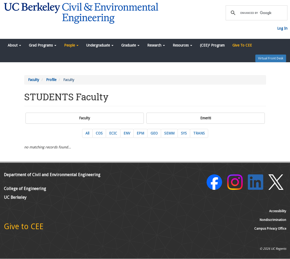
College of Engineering (25, 188)
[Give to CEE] (23, 228)
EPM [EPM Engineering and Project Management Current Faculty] (140, 133)
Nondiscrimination (273, 220)
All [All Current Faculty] (87, 133)
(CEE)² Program (212, 45)
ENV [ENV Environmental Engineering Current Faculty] (127, 133)
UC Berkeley (15, 197)
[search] (255, 13)
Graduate (130, 45)
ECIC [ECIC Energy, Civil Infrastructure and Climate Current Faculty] (113, 133)
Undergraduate (99, 45)
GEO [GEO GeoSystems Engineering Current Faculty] (154, 133)
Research (156, 45)
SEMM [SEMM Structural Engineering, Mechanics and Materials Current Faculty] (169, 133)
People (71, 45)
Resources (182, 45)
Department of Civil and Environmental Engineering (52, 174)
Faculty (33, 80)
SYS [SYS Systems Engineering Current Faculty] (184, 133)
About (14, 45)
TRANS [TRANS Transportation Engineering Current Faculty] (199, 133)
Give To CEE (242, 45)
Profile (51, 80)
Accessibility (277, 211)
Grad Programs (42, 45)
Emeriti (205, 118)
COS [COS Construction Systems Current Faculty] (99, 133)
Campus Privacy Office (270, 228)
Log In (282, 28)
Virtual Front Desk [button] (270, 58)
